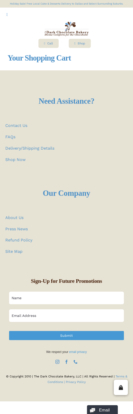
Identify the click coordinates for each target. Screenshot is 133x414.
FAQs (10, 136)
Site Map (14, 251)
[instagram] (57, 362)
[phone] (76, 362)
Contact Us (16, 125)
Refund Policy (18, 240)
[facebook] (66, 362)
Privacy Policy (76, 382)
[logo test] (67, 23)
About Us (14, 217)
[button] (121, 387)
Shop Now (15, 159)
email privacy (78, 352)
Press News (16, 229)
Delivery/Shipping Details (29, 148)
